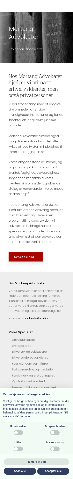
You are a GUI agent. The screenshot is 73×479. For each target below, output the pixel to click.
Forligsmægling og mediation (33, 369)
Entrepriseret (21, 346)
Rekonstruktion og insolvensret (34, 387)
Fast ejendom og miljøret (30, 363)
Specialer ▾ (34, 49)
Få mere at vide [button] (37, 461)
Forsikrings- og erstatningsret (33, 375)
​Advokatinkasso (23, 340)
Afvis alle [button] (20, 471)
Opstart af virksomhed (28, 381)
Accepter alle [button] (53, 471)
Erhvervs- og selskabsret (29, 352)
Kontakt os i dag (24, 257)
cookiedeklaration (36, 318)
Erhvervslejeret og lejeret (30, 357)
